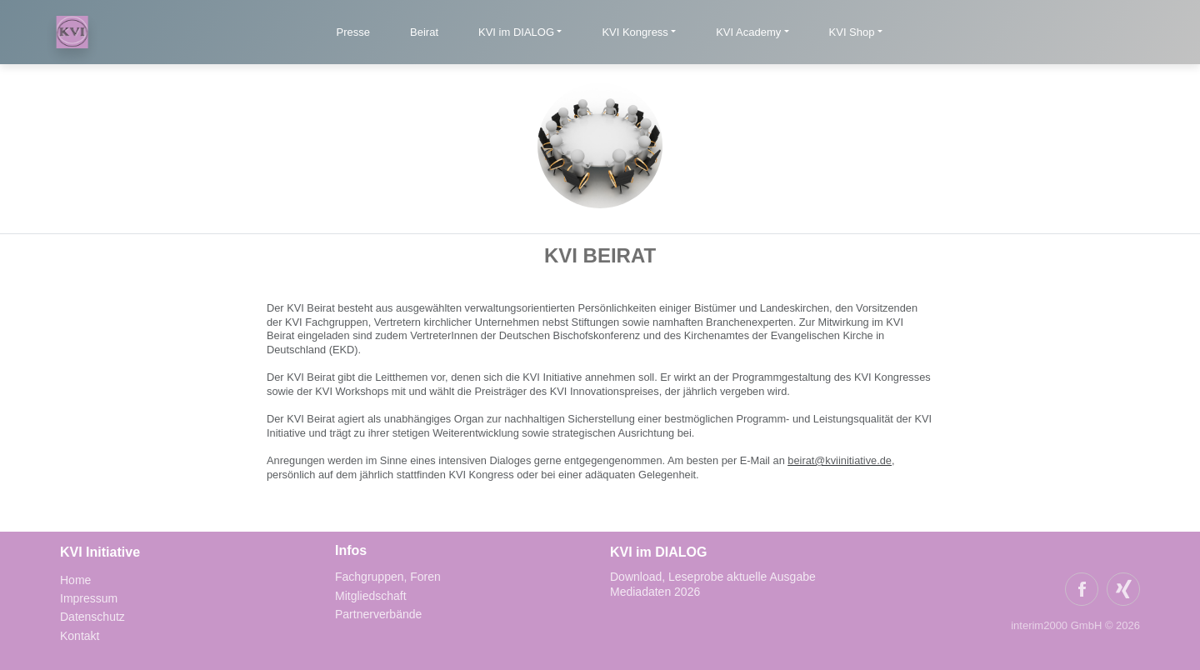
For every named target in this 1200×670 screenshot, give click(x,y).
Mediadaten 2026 (656, 591)
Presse (353, 32)
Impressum (89, 598)
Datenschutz (92, 616)
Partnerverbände (378, 614)
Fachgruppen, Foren (388, 576)
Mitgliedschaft (371, 595)
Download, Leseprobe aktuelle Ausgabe (713, 576)
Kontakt (79, 635)
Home (75, 580)
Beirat (424, 32)
